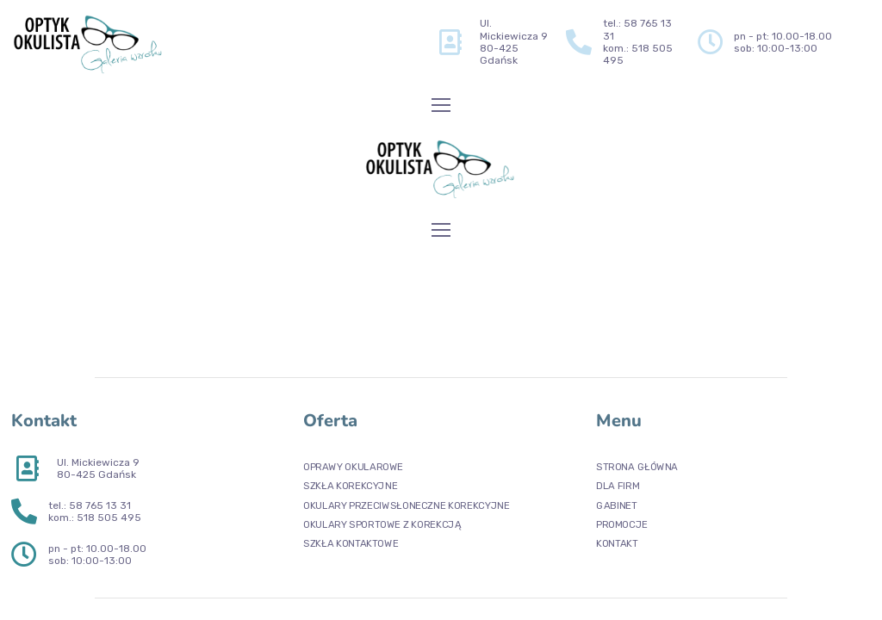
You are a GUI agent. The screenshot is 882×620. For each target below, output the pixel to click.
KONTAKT (616, 543)
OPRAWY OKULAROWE (353, 467)
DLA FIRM (617, 486)
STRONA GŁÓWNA (637, 467)
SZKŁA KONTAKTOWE (350, 543)
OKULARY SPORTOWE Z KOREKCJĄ (382, 524)
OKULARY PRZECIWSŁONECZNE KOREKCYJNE (406, 505)
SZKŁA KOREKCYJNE (350, 486)
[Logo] (88, 42)
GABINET (616, 505)
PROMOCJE (622, 524)
